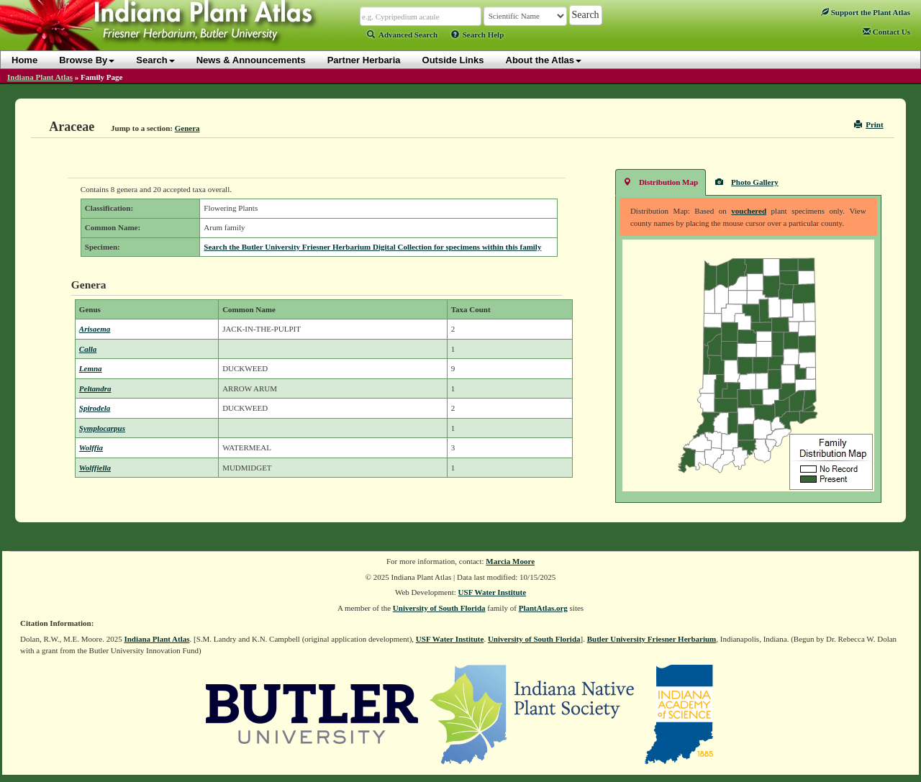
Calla (87, 349)
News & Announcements (251, 60)
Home (24, 60)
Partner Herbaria (364, 60)
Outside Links (453, 60)
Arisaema (94, 328)
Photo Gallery (747, 181)
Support (865, 12)
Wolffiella (95, 467)
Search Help (477, 34)
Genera (187, 128)
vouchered (748, 210)
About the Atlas (544, 60)
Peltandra (95, 388)
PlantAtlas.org (543, 608)
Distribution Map (660, 181)
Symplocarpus (102, 428)
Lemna (90, 368)
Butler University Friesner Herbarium (652, 639)
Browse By (86, 60)
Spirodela (94, 408)
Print (869, 124)
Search (155, 60)
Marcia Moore (510, 561)
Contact (886, 31)
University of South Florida (439, 608)
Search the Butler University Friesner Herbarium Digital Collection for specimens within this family (372, 246)
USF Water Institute (492, 592)
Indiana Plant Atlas (40, 77)
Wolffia (91, 447)
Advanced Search (402, 34)
